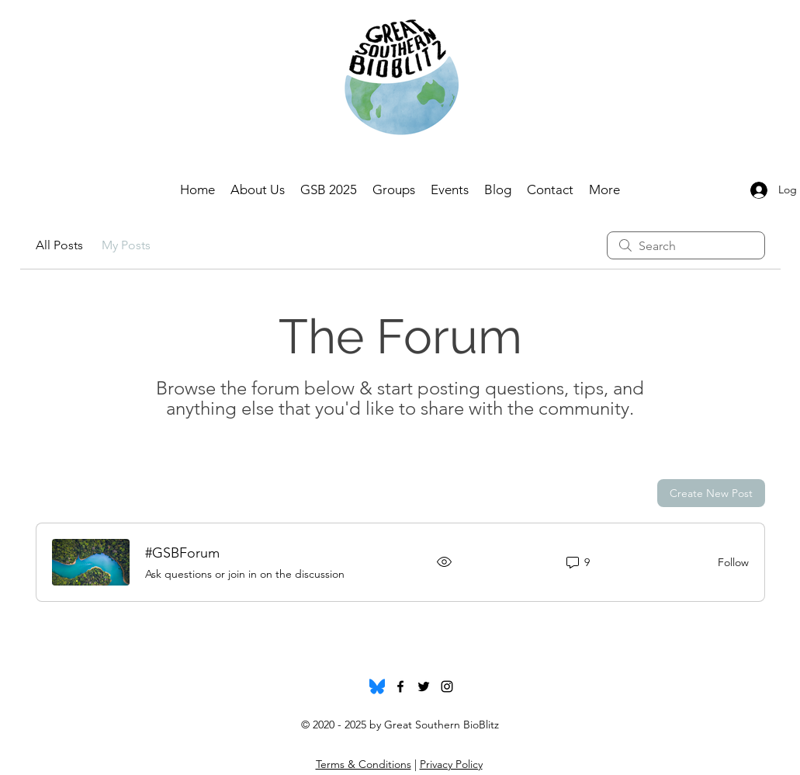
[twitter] (423, 686)
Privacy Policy (451, 764)
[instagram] (447, 686)
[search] (686, 245)
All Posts (59, 245)
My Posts (126, 245)
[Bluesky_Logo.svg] (377, 686)
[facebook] (400, 686)
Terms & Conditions (363, 764)
